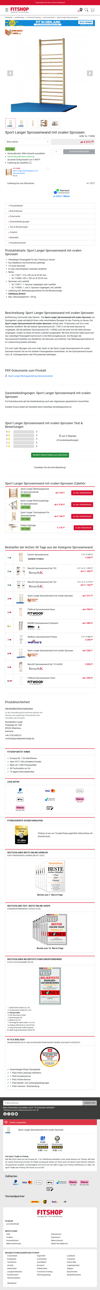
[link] (20, 791)
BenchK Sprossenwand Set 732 (42, 568)
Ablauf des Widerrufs (59, 1244)
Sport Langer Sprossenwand (67, 17)
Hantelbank (41, 1262)
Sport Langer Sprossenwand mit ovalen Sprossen (50, 595)
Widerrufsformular (13, 1244)
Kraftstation (42, 1259)
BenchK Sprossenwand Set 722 (42, 582)
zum (12, 1224)
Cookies (9, 1237)
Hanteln (10, 1265)
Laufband (71, 1256)
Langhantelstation (14, 1272)
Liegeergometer (73, 1265)
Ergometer (41, 1256)
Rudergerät (11, 1259)
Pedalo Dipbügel (28, 525)
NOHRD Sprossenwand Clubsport (43, 623)
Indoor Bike (71, 1262)
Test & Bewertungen (19, 227)
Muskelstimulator (74, 1275)
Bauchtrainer (72, 1272)
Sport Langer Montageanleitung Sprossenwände (29, 376)
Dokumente (15, 216)
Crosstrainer (12, 1256)
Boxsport (40, 1265)
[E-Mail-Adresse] (43, 1103)
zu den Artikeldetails (82, 493)
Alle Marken (12, 1283)
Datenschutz (56, 1234)
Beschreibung (16, 211)
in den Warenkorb (79, 151)
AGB (8, 1234)
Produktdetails (16, 205)
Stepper (70, 1268)
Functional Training (34, 17)
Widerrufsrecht (57, 1240)
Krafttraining (19, 17)
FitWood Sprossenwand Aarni (41, 609)
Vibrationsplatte (13, 1278)
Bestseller (14, 237)
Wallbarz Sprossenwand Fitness (42, 637)
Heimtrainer (12, 1268)
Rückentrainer (12, 1275)
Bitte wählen (12, 142)
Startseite (8, 17)
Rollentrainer (42, 1268)
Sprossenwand (48, 17)
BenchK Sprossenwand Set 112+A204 (45, 664)
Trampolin (71, 1259)
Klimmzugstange (44, 1275)
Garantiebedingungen (19, 221)
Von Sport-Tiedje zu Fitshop (17, 1156)
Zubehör (13, 232)
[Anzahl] (57, 151)
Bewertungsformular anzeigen (50, 455)
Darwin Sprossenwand (38, 554)
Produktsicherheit (18, 243)
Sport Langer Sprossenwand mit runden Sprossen (50, 650)
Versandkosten (12, 1240)
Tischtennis (11, 1262)
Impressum (55, 1237)
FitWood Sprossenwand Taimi (41, 678)
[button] (10, 73)
